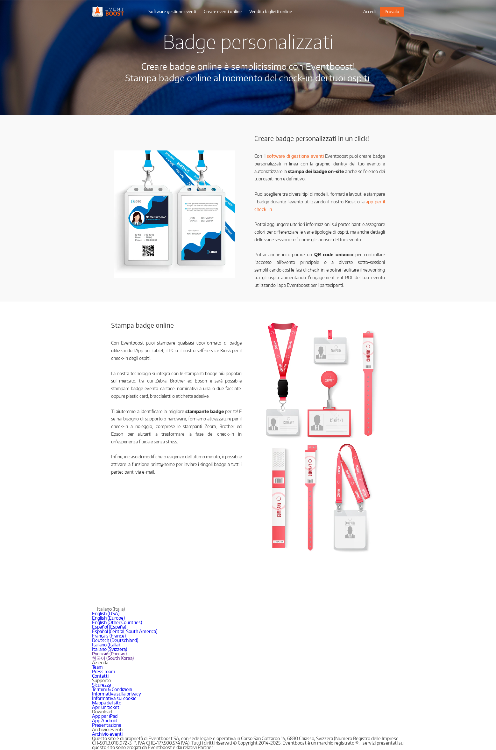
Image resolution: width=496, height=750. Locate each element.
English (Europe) (108, 618)
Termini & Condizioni (112, 689)
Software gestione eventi (172, 11)
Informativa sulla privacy (116, 693)
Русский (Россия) (109, 653)
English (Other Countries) (117, 622)
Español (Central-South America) (124, 631)
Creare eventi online (223, 11)
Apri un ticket (105, 707)
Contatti (100, 676)
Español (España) (109, 627)
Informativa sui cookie (114, 698)
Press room (103, 671)
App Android (104, 720)
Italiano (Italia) (106, 644)
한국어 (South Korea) (113, 658)
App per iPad (104, 716)
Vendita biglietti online (270, 11)
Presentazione (106, 725)
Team (97, 667)
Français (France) (109, 635)
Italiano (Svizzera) (109, 649)
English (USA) (105, 613)
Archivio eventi (107, 734)
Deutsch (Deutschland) (115, 640)
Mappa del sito (106, 702)
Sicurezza (101, 685)
